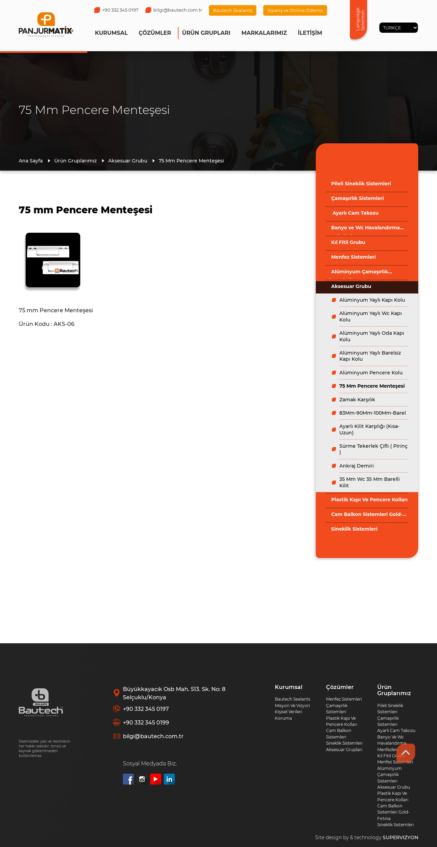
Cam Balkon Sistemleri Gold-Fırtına (364, 516)
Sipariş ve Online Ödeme (295, 10)
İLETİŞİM (310, 33)
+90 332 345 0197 (116, 10)
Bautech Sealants (232, 10)
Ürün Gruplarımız (75, 160)
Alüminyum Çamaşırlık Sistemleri (357, 274)
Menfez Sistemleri (353, 257)
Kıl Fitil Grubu (348, 242)
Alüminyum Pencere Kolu (371, 373)
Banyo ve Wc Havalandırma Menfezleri (363, 230)
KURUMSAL (111, 33)
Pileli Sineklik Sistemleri (361, 184)
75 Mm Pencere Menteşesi (191, 160)
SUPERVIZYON (400, 837)
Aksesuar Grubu (127, 160)
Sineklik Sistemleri (354, 529)
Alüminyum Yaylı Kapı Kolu (372, 300)
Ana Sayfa (31, 160)
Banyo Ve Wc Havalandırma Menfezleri (391, 743)
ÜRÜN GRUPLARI (206, 33)
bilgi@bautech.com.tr (173, 10)
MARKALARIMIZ (264, 33)
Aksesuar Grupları (344, 749)
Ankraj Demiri (356, 466)
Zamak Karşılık (357, 400)
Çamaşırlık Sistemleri (357, 198)
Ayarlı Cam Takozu (355, 213)
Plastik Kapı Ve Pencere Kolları (369, 500)
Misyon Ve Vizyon (292, 705)
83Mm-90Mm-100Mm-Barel (372, 413)
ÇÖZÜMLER (155, 33)
